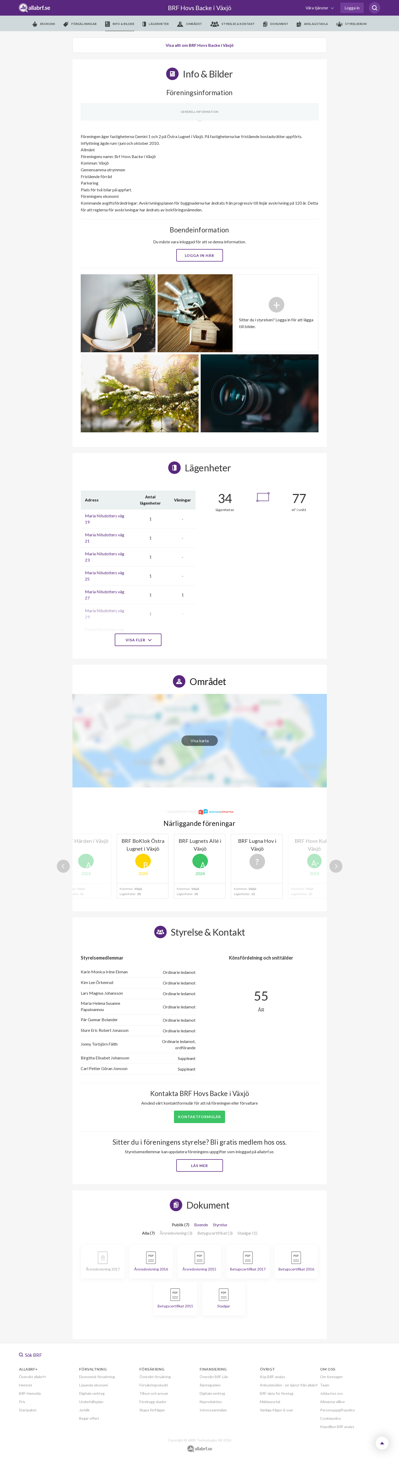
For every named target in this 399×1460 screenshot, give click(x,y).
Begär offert (89, 1418)
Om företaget (331, 1376)
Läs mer (199, 1165)
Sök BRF (30, 1355)
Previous (63, 866)
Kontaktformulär (199, 1116)
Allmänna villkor (332, 1401)
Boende (201, 1224)
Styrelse (220, 1224)
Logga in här (199, 255)
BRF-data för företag (276, 1393)
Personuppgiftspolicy (337, 1410)
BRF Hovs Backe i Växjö (199, 7)
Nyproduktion (211, 1401)
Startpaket (28, 1410)
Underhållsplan (91, 1401)
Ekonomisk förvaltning (97, 1376)
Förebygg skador (152, 1401)
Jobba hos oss (331, 1393)
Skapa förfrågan (152, 1410)
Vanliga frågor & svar (276, 1410)
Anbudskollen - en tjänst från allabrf (288, 1385)
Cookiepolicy (330, 1418)
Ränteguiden (210, 1385)
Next (335, 866)
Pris (22, 1401)
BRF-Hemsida (30, 1393)
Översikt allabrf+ (32, 1376)
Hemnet (25, 1385)
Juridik (84, 1410)
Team (324, 1385)
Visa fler (138, 640)
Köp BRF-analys (272, 1376)
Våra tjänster (317, 7)
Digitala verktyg (92, 1393)
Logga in (352, 7)
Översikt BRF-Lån (214, 1376)
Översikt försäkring (155, 1376)
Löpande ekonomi (93, 1385)
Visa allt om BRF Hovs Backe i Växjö (200, 45)
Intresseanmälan (213, 1410)
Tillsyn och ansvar (153, 1393)
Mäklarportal (270, 1401)
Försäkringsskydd (153, 1385)
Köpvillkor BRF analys (337, 1426)
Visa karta (200, 740)
